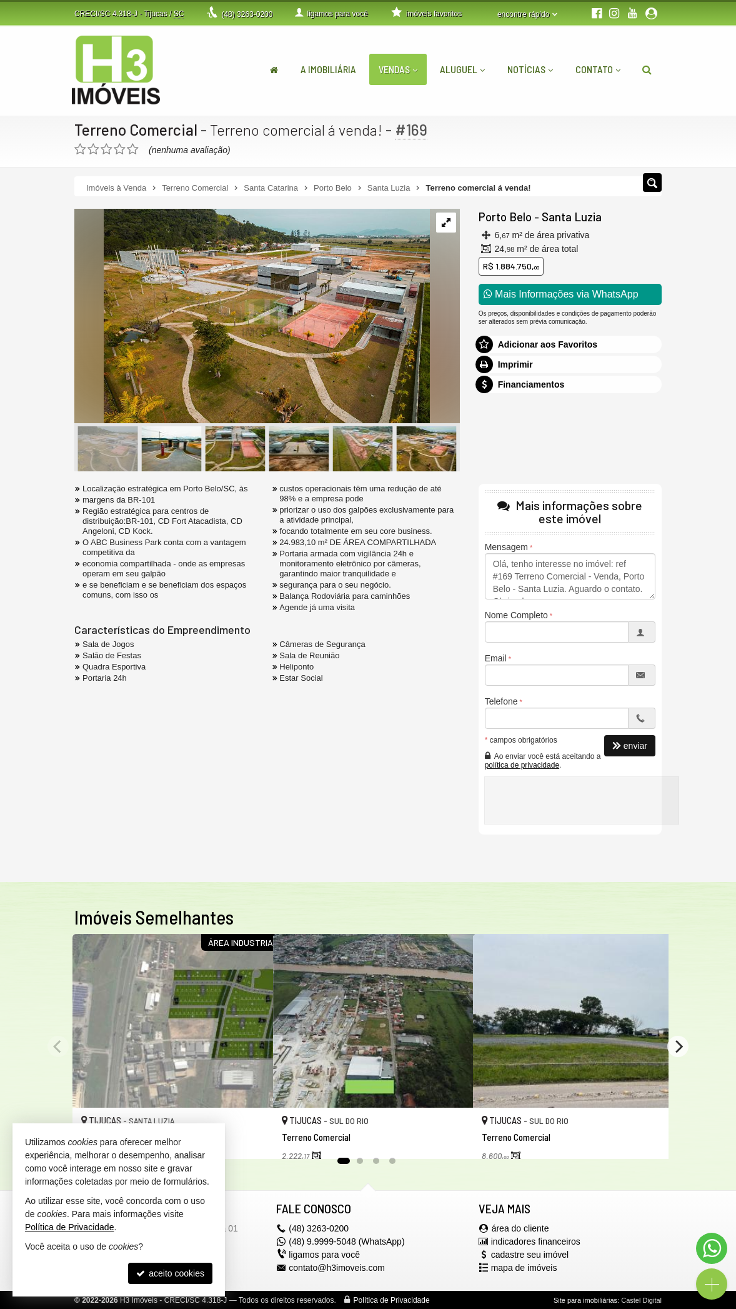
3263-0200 (246, 14)
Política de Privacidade (392, 1300)
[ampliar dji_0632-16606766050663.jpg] (252, 317)
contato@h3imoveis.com (337, 1268)
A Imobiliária (328, 69)
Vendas (398, 69)
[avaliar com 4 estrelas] (120, 149)
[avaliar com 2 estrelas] (93, 149)
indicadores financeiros (535, 1241)
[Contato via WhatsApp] (711, 1248)
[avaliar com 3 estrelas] (106, 149)
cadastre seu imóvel (530, 1255)
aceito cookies (170, 1273)
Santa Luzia (569, 217)
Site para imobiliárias (585, 1300)
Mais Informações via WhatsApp (561, 294)
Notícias (530, 69)
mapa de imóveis (524, 1268)
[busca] (647, 69)
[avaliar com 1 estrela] (80, 149)
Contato (597, 69)
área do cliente (520, 1228)
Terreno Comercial (137, 129)
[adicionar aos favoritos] (250, 1136)
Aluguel (462, 69)
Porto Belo (504, 217)
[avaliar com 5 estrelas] (133, 149)
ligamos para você (324, 1255)
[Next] (678, 1046)
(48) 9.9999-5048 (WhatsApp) (346, 1241)
